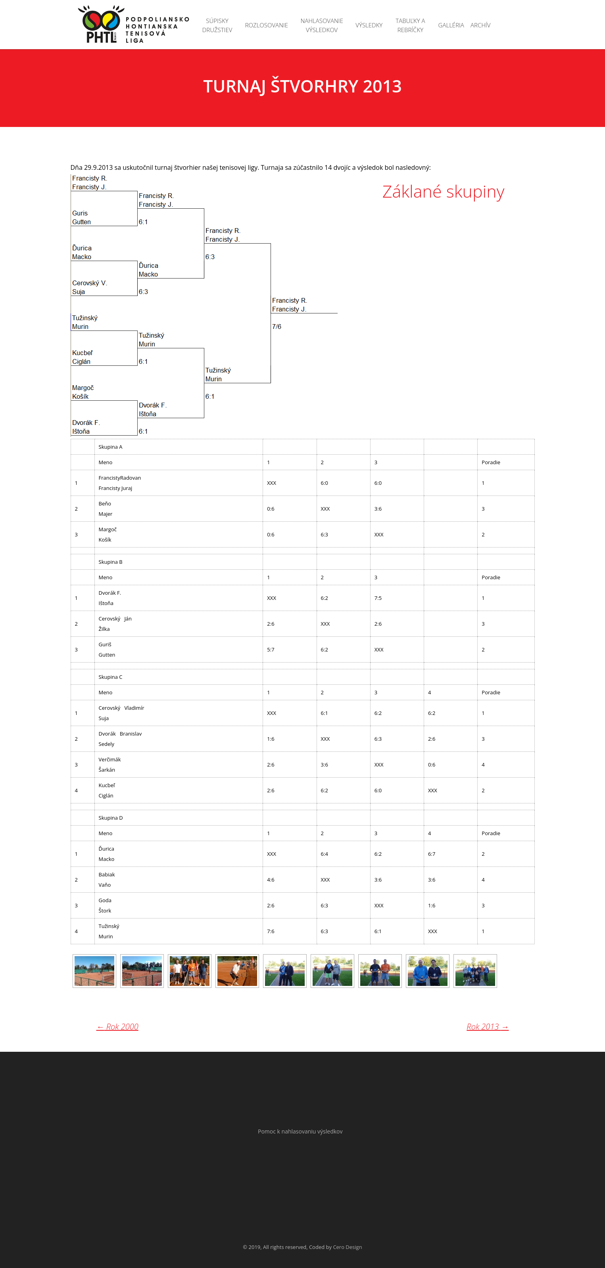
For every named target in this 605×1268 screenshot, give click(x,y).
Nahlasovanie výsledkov (321, 25)
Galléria (451, 25)
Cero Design (347, 1247)
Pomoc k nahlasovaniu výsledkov (300, 1131)
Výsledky (368, 25)
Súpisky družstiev (217, 25)
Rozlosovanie (266, 25)
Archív (480, 25)
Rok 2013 (488, 1027)
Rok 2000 (117, 1026)
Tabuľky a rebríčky (410, 25)
